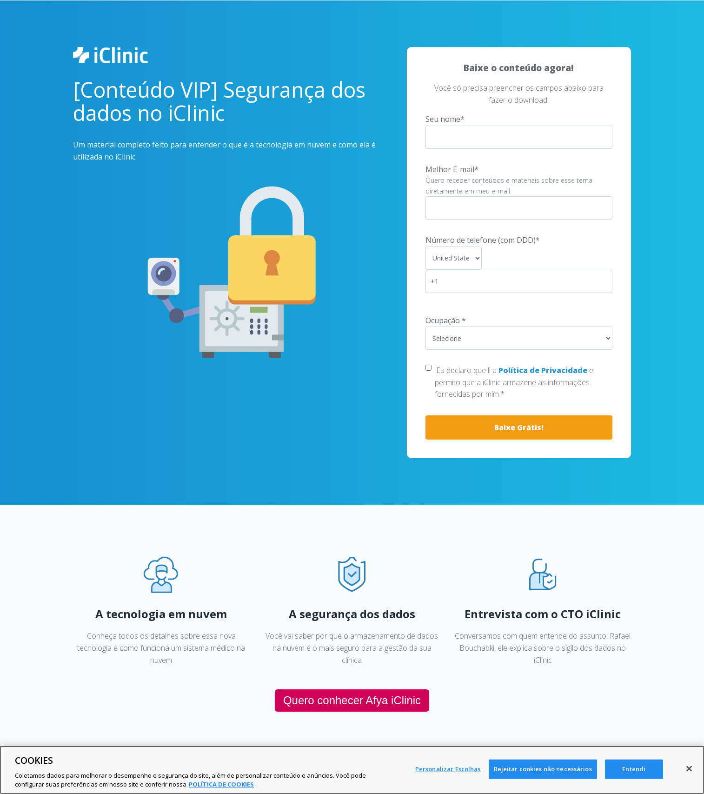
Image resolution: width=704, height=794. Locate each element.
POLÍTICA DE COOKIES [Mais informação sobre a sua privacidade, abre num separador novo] (221, 784)
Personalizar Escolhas (448, 769)
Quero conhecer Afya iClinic (352, 700)
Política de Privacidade (542, 370)
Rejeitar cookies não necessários (543, 769)
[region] (352, 770)
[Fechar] (689, 769)
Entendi (633, 769)
